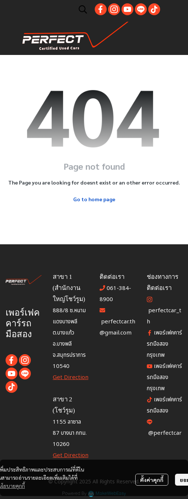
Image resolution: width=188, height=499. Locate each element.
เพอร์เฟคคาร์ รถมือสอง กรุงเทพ (164, 344)
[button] (83, 9)
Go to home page (94, 199)
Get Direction (70, 377)
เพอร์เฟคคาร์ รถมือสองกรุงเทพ (164, 377)
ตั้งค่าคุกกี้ (151, 479)
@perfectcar (165, 433)
